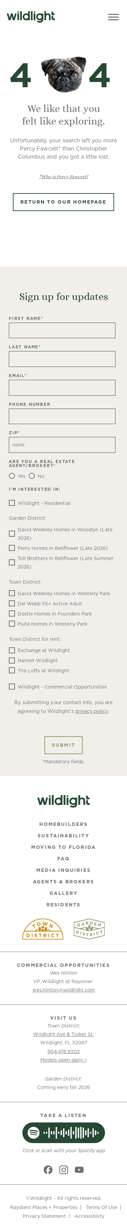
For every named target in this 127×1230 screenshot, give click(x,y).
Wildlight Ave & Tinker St (63, 1034)
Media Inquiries (63, 870)
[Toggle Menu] (113, 17)
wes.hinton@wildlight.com (64, 990)
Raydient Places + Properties (44, 1207)
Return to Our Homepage (63, 202)
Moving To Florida (63, 847)
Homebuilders (63, 824)
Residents (63, 904)
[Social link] (48, 1169)
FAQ (63, 858)
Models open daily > (63, 1060)
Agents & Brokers (63, 881)
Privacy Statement (44, 1216)
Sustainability (63, 835)
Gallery (63, 893)
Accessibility (89, 1216)
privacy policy (91, 711)
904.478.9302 (63, 1051)
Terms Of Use (101, 1207)
